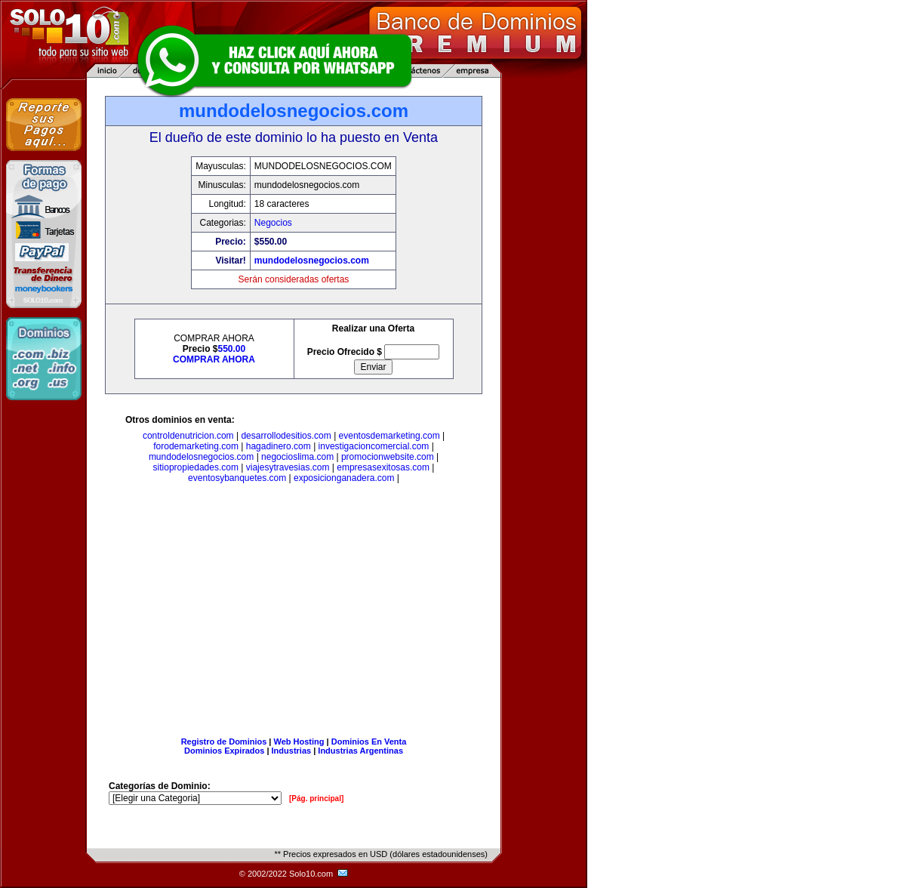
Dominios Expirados (224, 750)
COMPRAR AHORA (214, 359)
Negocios (273, 222)
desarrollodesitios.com (286, 435)
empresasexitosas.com (383, 467)
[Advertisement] (293, 613)
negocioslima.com (297, 457)
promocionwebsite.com (387, 457)
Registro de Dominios (224, 741)
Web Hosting (299, 741)
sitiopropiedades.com (196, 467)
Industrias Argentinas (360, 750)
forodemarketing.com (196, 446)
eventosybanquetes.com (237, 478)
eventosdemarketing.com (389, 435)
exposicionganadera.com (344, 478)
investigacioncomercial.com (374, 446)
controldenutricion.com (188, 435)
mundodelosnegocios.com (311, 260)
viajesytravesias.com (288, 467)
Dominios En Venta (369, 741)
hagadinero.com (278, 446)
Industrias (292, 750)
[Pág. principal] (316, 798)
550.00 (232, 349)
